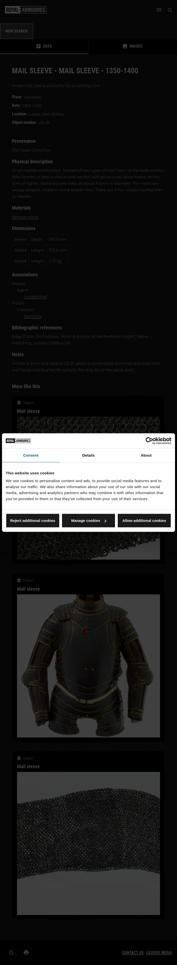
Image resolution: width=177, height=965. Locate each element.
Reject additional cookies (32, 520)
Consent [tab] (30, 455)
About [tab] (146, 455)
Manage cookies (88, 520)
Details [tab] (88, 455)
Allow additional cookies (144, 520)
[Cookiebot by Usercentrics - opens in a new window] (149, 440)
